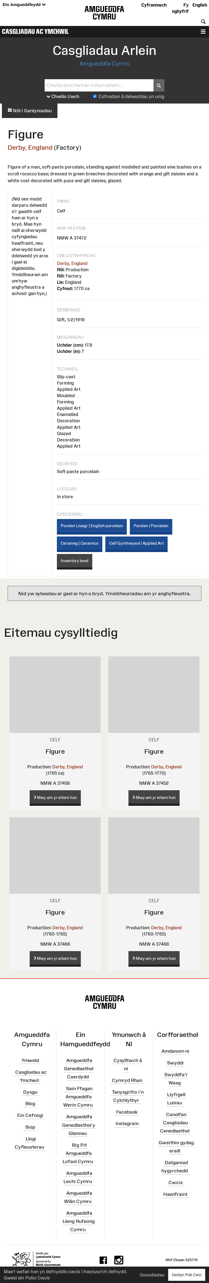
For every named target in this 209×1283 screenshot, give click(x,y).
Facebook (127, 1111)
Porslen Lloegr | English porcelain (92, 525)
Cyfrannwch (154, 4)
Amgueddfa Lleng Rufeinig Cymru (79, 1221)
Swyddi (175, 1063)
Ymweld (30, 1060)
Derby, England (30, 147)
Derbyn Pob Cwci (186, 1274)
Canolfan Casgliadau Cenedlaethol (174, 1123)
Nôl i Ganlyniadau (30, 110)
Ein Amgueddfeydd (24, 4)
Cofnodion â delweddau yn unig (131, 96)
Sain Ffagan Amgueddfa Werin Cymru (78, 1097)
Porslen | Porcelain (151, 525)
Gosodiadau (152, 1274)
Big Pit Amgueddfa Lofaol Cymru (78, 1153)
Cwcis (175, 1182)
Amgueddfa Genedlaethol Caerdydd (78, 1068)
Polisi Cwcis (37, 1277)
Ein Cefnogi (30, 1115)
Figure (55, 751)
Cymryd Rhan (127, 1080)
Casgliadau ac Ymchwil (35, 31)
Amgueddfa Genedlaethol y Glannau (78, 1125)
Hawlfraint (175, 1194)
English (199, 4)
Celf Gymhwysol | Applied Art (136, 543)
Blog (30, 1103)
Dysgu (30, 1092)
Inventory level (74, 560)
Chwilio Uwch (63, 96)
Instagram (127, 1123)
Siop (30, 1127)
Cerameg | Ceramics (80, 543)
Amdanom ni (175, 1051)
